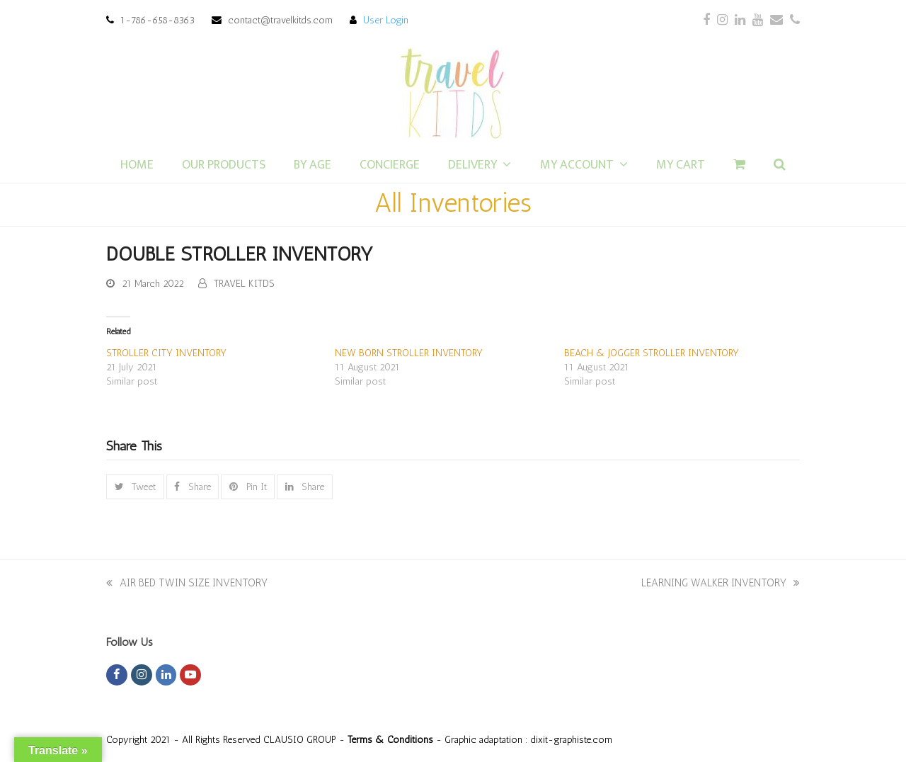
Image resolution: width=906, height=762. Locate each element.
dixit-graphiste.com (571, 739)
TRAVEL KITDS (244, 283)
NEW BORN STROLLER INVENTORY (409, 353)
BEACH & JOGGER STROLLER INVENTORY (651, 353)
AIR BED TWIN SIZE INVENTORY (187, 582)
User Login (385, 19)
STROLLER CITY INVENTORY (166, 353)
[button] (135, 486)
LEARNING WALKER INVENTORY (720, 582)
